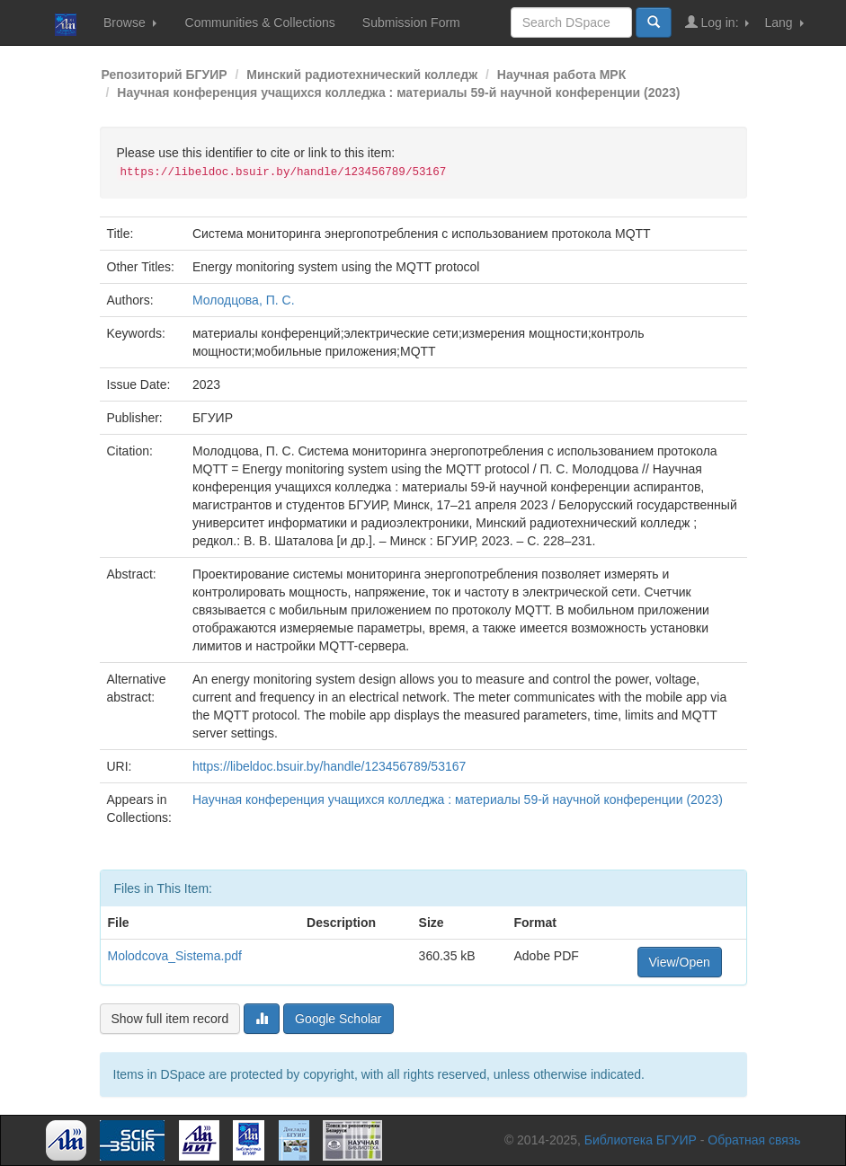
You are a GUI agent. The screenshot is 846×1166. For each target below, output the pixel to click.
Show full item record (170, 1018)
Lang (783, 22)
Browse (129, 22)
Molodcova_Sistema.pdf (175, 956)
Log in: (717, 22)
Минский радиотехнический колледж (361, 74)
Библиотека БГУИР (640, 1140)
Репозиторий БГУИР (164, 74)
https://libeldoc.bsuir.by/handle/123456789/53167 (329, 766)
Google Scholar (338, 1018)
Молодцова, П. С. (243, 300)
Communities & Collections (260, 22)
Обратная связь (754, 1140)
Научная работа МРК (561, 74)
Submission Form (411, 22)
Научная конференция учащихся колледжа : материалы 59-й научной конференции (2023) (398, 92)
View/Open (679, 962)
